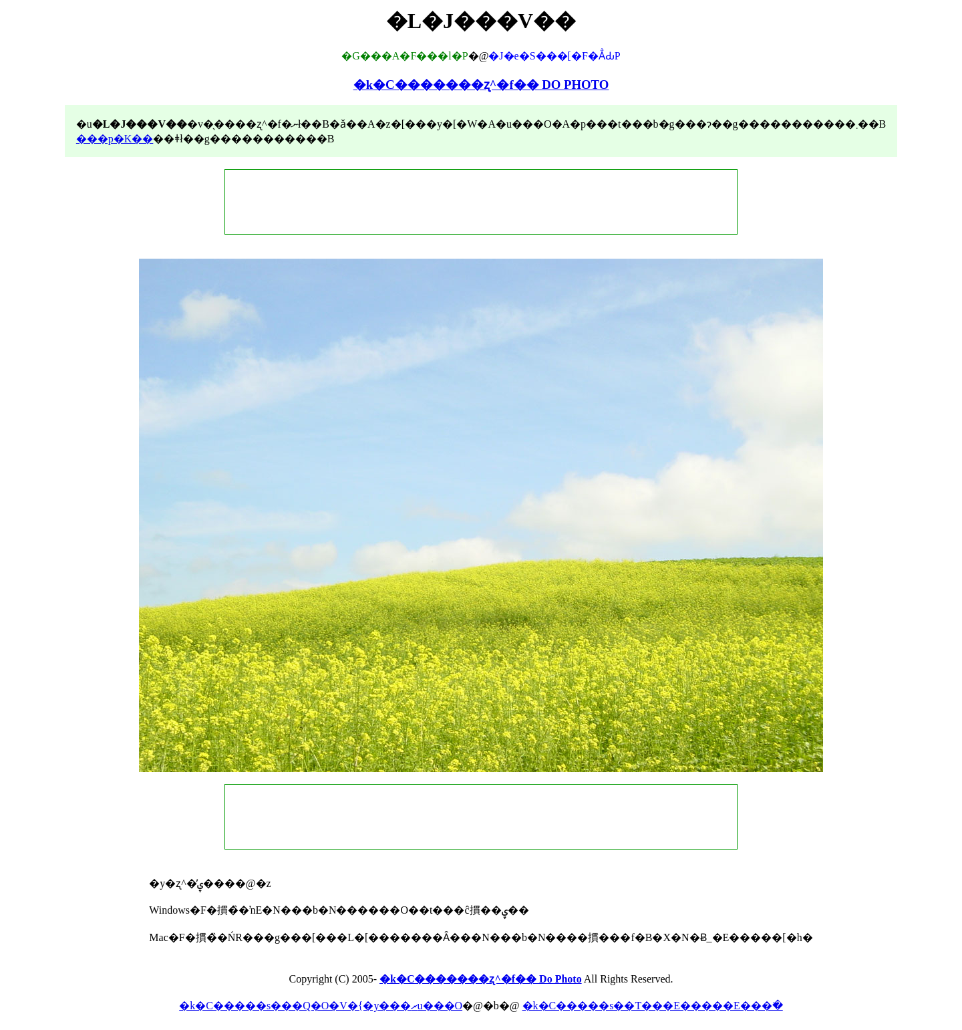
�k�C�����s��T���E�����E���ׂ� (652, 1005)
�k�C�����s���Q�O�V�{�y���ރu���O (320, 1005)
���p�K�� (115, 138)
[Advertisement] (481, 202)
